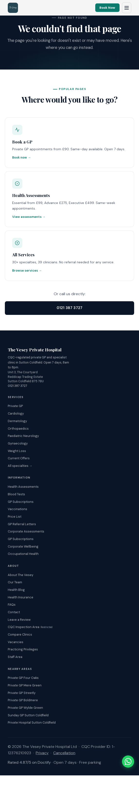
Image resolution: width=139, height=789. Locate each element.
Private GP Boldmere (23, 700)
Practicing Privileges (23, 649)
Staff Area (15, 657)
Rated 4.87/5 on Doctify (29, 762)
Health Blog (16, 590)
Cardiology (16, 413)
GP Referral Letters (22, 524)
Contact (14, 612)
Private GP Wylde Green (25, 708)
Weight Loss (17, 451)
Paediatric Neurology (23, 436)
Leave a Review (19, 620)
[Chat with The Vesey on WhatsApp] (128, 761)
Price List (14, 516)
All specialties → (20, 466)
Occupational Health (23, 554)
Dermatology (17, 421)
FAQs (12, 605)
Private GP (15, 406)
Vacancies (15, 642)
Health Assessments (23, 487)
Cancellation (64, 752)
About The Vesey (20, 575)
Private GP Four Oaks (23, 678)
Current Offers (19, 458)
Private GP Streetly (21, 693)
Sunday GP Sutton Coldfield (28, 715)
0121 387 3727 (69, 307)
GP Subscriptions (21, 502)
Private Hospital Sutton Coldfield (32, 722)
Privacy (42, 752)
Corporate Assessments (26, 531)
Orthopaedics (18, 428)
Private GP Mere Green (25, 685)
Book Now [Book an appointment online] (107, 8)
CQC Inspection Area (30, 627)
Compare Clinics (20, 634)
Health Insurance (20, 597)
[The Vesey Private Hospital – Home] (13, 8)
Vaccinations (17, 509)
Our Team (15, 582)
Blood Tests (16, 494)
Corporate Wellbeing (23, 546)
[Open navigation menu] (126, 7)
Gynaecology (18, 443)
